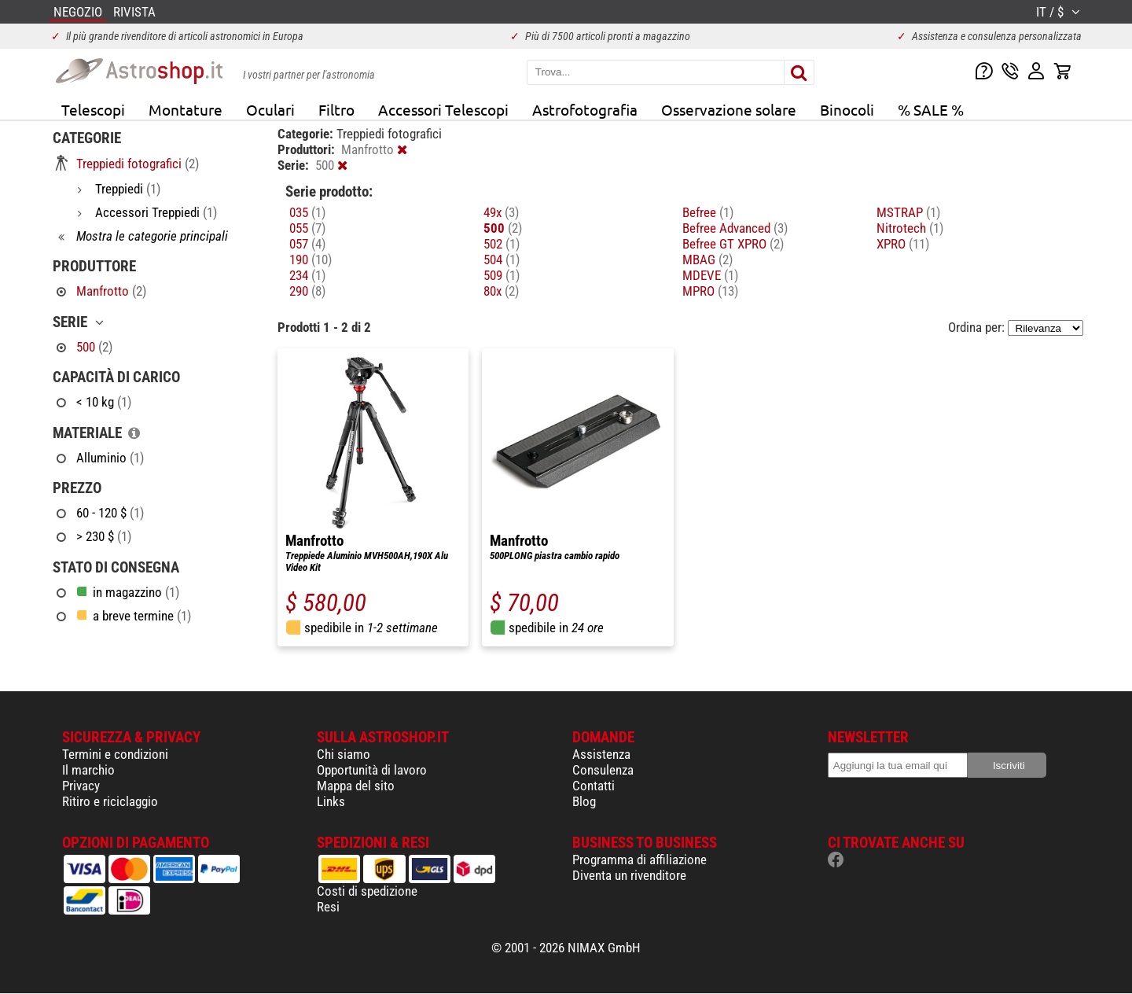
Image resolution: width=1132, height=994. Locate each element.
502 (501, 244)
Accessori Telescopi (443, 109)
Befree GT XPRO (733, 244)
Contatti (593, 785)
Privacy (81, 785)
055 (307, 228)
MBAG (707, 259)
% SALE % (931, 109)
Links (331, 801)
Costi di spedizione (367, 891)
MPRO (710, 291)
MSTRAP (908, 212)
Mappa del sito (356, 785)
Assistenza (601, 754)
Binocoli (847, 109)
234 (307, 275)
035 (307, 212)
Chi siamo (343, 754)
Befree (707, 212)
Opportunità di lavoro (372, 770)
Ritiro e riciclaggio (110, 801)
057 (307, 244)
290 (307, 291)
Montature (185, 109)
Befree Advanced (735, 228)
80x (501, 291)
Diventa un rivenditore (629, 875)
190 (310, 259)
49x (501, 212)
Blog (584, 801)
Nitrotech (910, 228)
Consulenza (603, 770)
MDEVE (710, 275)
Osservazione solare (728, 109)
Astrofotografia (585, 109)
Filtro (336, 109)
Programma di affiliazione (639, 859)
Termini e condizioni (115, 754)
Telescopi (93, 109)
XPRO (903, 244)
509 (501, 275)
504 (501, 259)
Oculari (270, 109)
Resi (328, 907)
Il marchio (88, 770)
